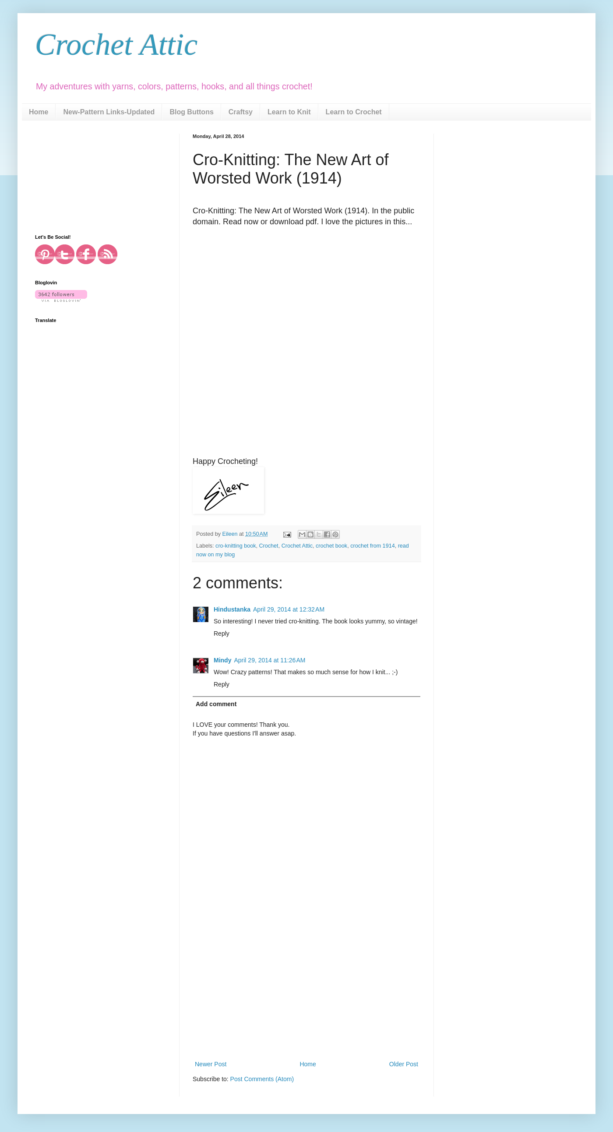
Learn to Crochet (354, 112)
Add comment (216, 704)
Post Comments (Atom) (262, 1078)
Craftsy (241, 112)
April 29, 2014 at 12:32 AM (288, 609)
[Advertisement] (306, 993)
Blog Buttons (191, 112)
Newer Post (210, 1064)
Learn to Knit (289, 112)
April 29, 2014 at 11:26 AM (269, 660)
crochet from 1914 (372, 546)
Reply (221, 633)
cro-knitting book (235, 546)
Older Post (403, 1064)
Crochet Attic (116, 44)
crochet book (331, 546)
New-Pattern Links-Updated (109, 112)
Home (38, 112)
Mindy (222, 660)
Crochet (268, 546)
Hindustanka (232, 609)
